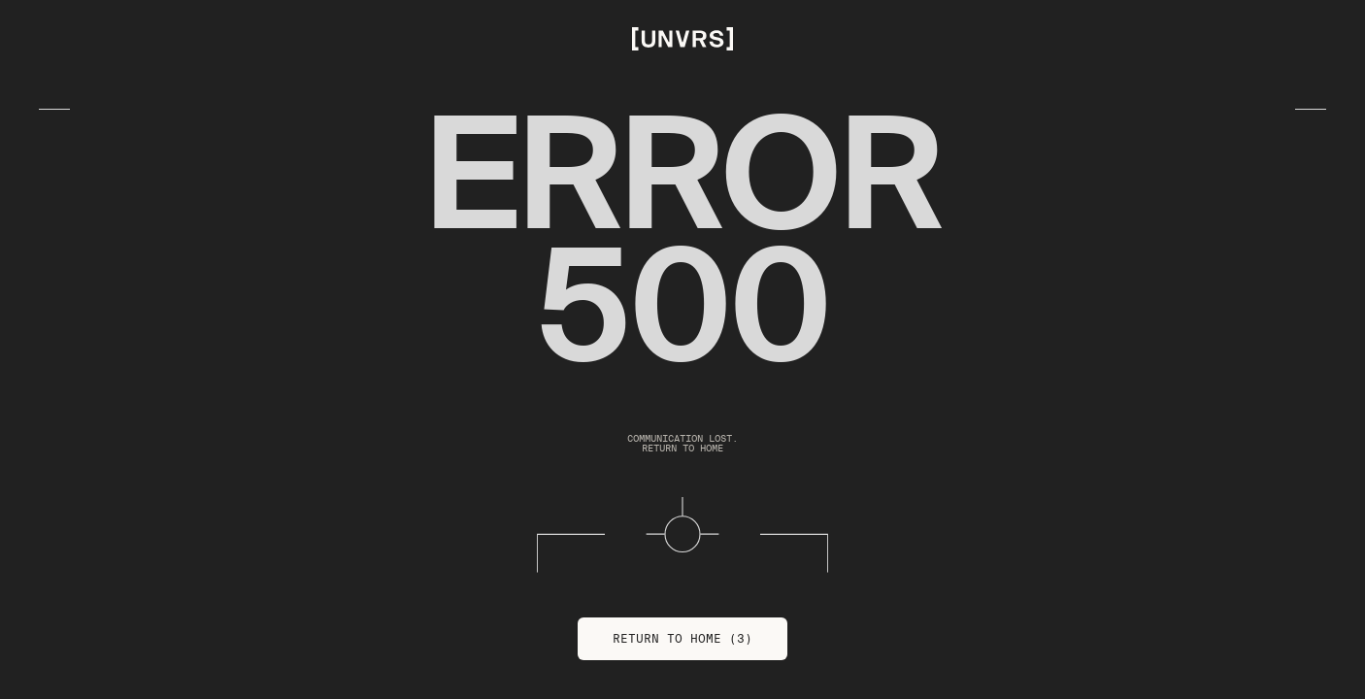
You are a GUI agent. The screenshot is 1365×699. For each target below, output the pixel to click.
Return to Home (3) (682, 638)
